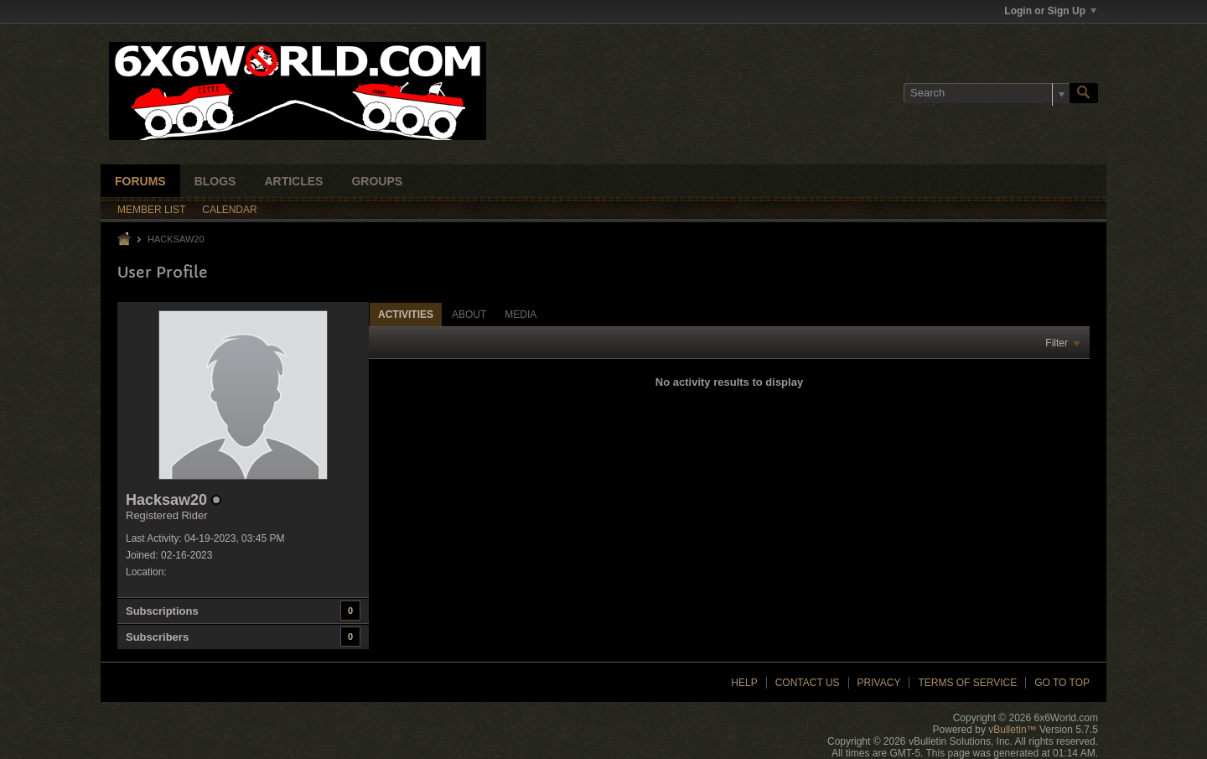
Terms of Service (967, 683)
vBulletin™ (1012, 730)
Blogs (215, 181)
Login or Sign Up (1050, 11)
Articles (293, 181)
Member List (151, 210)
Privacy (879, 683)
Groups (376, 181)
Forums (140, 181)
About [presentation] (469, 314)
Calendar (229, 210)
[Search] (987, 93)
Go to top (1062, 683)
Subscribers (157, 637)
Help (744, 683)
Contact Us (807, 683)
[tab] (406, 314)
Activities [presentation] (405, 314)
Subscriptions (162, 611)
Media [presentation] (520, 314)
